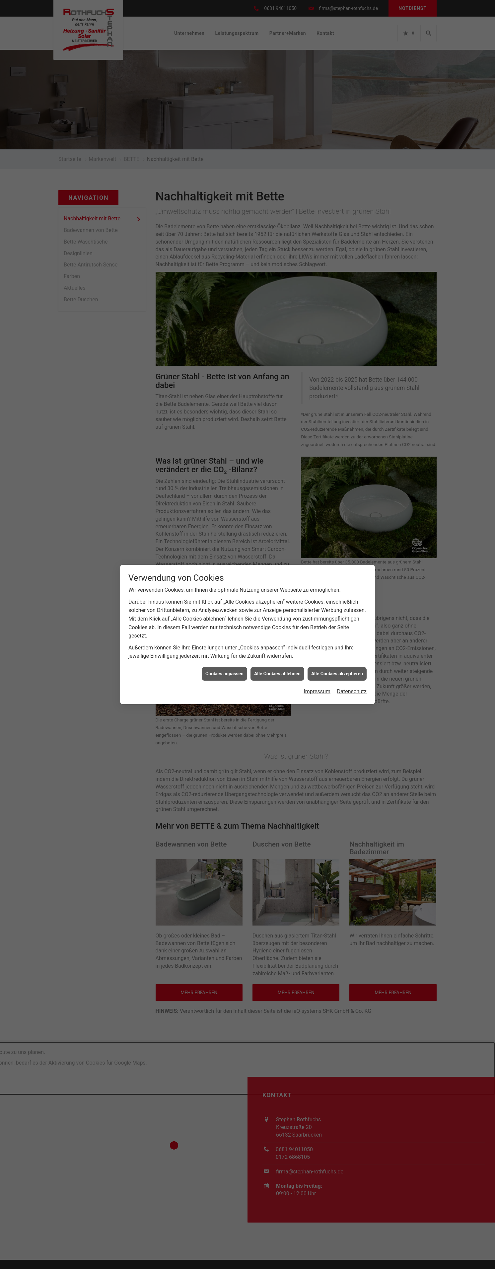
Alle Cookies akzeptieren (337, 671)
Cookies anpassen (224, 671)
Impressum (317, 690)
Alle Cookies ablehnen (277, 671)
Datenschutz (352, 690)
